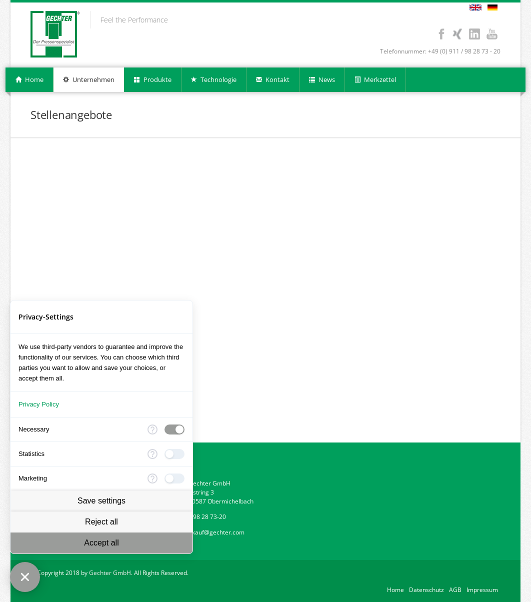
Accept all (101, 542)
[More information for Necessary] (152, 430)
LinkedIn (474, 34)
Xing (457, 34)
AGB (455, 590)
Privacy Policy (38, 404)
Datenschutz (426, 590)
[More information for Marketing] (152, 478)
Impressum (482, 590)
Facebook (441, 34)
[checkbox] (174, 429)
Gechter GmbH (110, 572)
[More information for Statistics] (152, 454)
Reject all (101, 522)
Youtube (491, 34)
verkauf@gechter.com (213, 532)
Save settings (102, 500)
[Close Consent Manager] (25, 577)
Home (395, 590)
